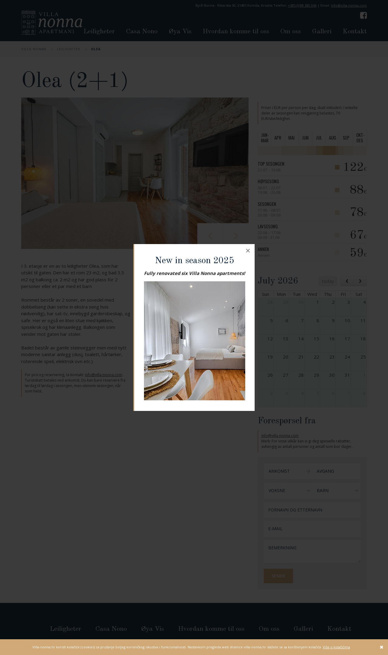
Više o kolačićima (336, 647)
